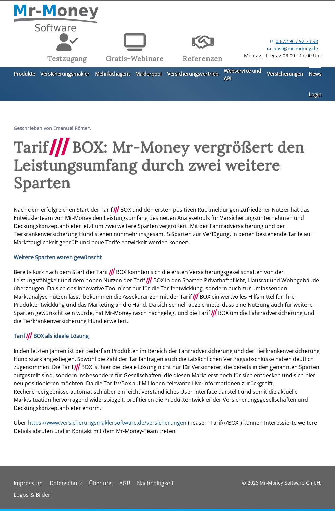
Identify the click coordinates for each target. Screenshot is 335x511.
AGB (124, 483)
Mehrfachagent (112, 73)
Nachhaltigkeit (155, 483)
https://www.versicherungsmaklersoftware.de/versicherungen (107, 423)
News (315, 73)
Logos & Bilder (32, 494)
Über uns (101, 483)
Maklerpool (148, 73)
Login (315, 94)
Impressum (28, 483)
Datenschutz (66, 483)
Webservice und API (242, 74)
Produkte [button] (24, 73)
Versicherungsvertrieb (192, 73)
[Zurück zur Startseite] (56, 19)
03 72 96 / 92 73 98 (297, 41)
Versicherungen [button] (285, 73)
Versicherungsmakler (65, 73)
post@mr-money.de (295, 48)
